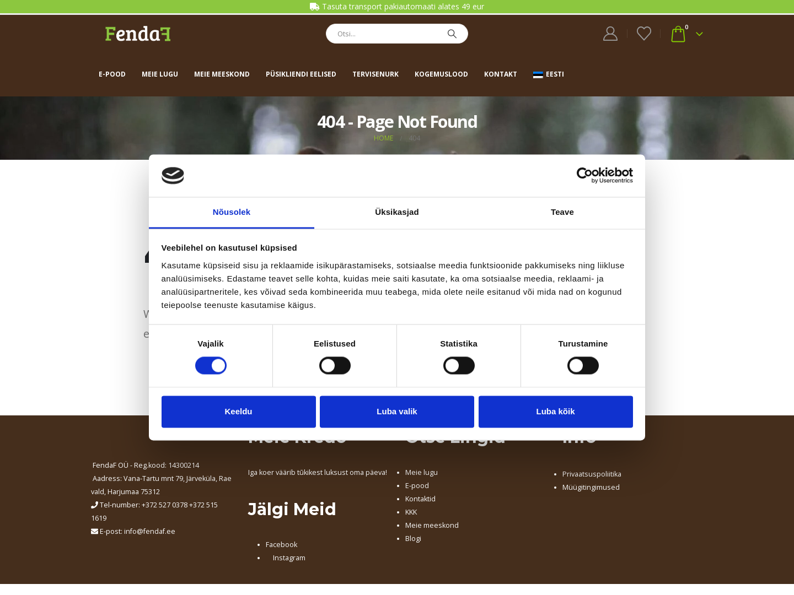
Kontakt (500, 74)
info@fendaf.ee (149, 531)
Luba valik (397, 411)
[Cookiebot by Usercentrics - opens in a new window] (585, 175)
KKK (411, 512)
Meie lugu (160, 74)
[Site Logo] (138, 33)
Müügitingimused (591, 487)
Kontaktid (420, 499)
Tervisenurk (375, 74)
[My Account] (610, 33)
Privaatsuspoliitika (591, 474)
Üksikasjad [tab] (397, 212)
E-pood (112, 74)
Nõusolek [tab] (231, 212)
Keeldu (238, 411)
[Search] (452, 33)
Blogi (413, 538)
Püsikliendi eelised (301, 74)
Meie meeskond (222, 74)
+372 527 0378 (164, 505)
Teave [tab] (562, 212)
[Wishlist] (643, 33)
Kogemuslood (441, 74)
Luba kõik (555, 411)
